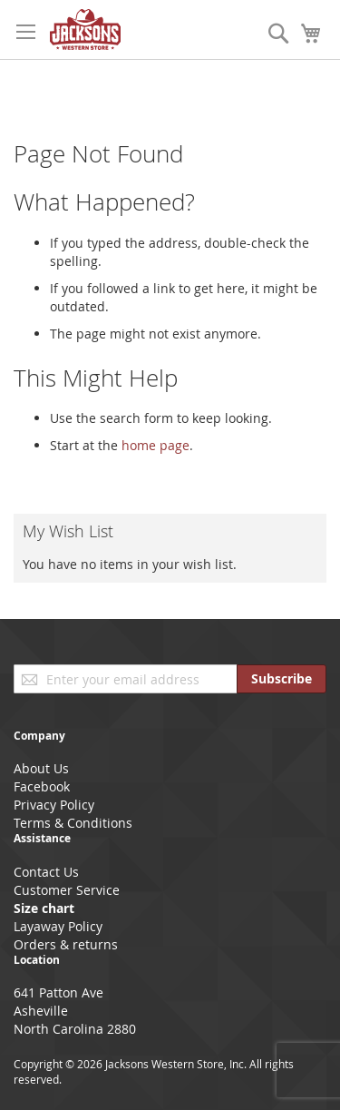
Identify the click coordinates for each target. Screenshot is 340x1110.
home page (155, 445)
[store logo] (85, 29)
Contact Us (46, 871)
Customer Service (67, 890)
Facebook (42, 786)
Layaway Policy (58, 926)
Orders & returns (66, 944)
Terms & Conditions (73, 822)
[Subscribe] (281, 678)
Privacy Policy (54, 804)
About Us (41, 768)
